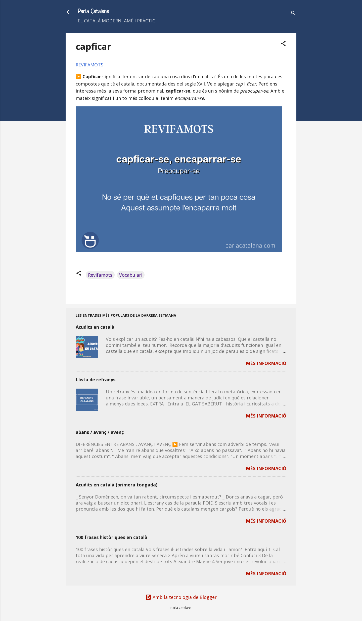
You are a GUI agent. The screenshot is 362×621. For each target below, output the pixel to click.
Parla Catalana (93, 12)
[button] (283, 44)
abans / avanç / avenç (100, 432)
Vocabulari (130, 275)
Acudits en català (95, 327)
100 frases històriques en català (111, 537)
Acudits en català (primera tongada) (116, 485)
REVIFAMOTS (89, 65)
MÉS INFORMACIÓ (266, 363)
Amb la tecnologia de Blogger (181, 597)
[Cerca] (293, 13)
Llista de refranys (95, 380)
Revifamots (100, 275)
